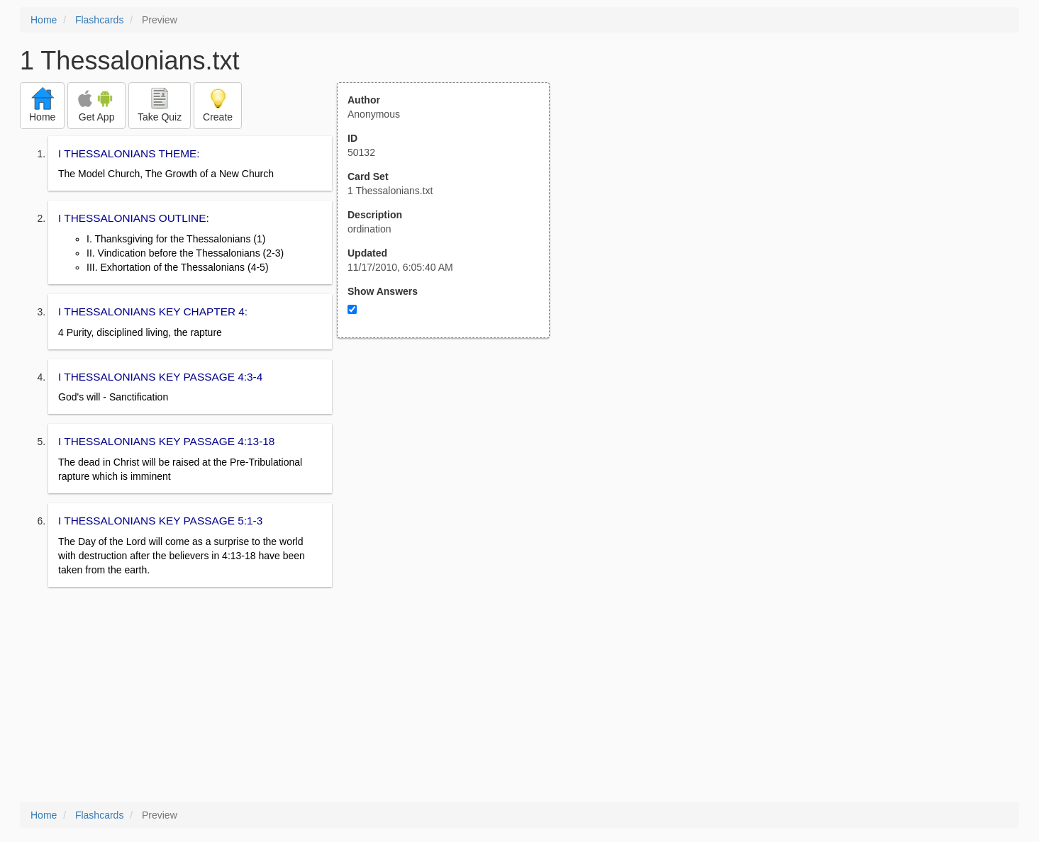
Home (43, 20)
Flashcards (99, 20)
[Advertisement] (451, 477)
